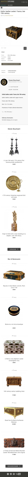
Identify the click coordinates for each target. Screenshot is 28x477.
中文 (26, 2)
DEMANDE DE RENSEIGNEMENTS (11, 64)
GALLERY (10, 89)
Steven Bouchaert (14, 80)
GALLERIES (10, 5)
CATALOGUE (3, 5)
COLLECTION (15, 89)
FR (22, 2)
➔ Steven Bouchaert (12, 70)
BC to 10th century (8, 111)
